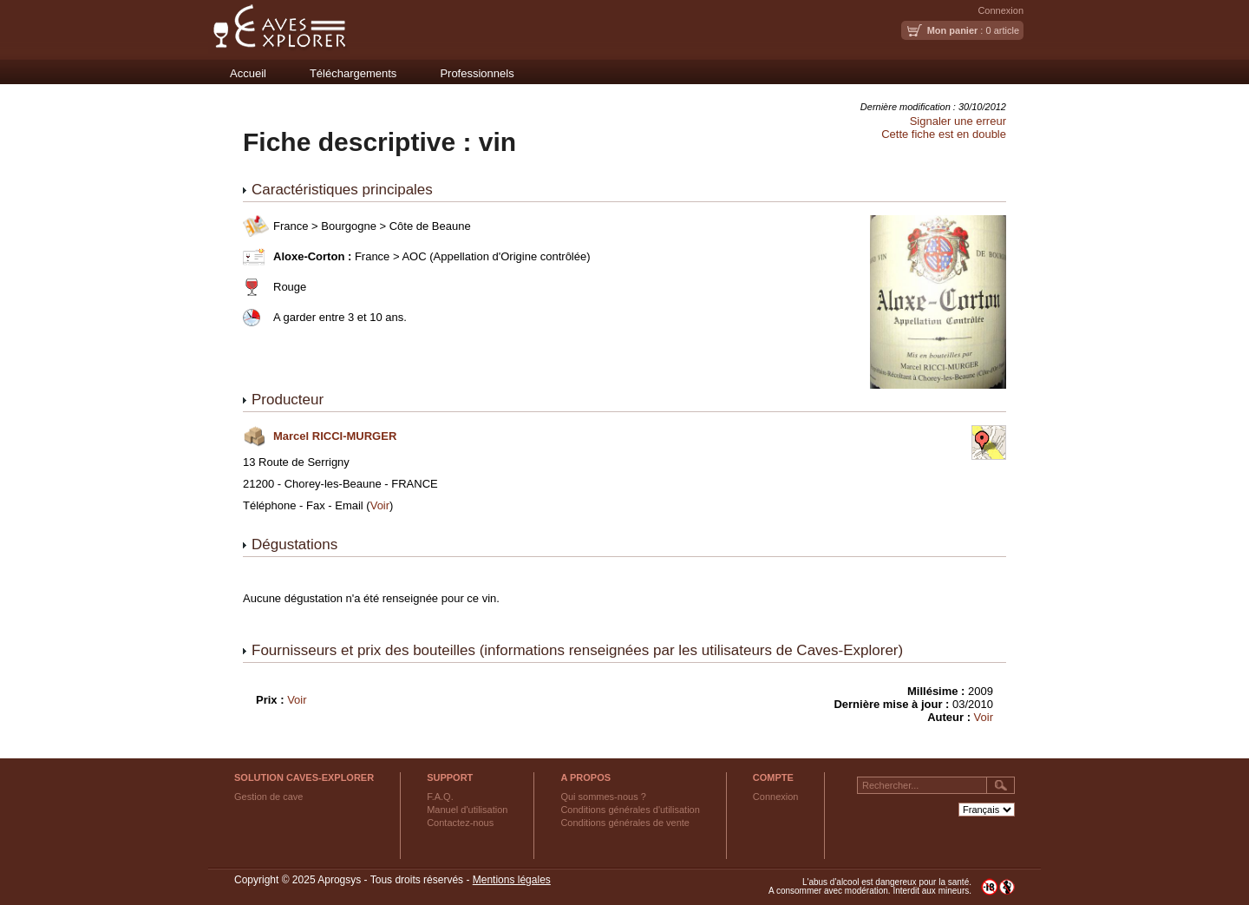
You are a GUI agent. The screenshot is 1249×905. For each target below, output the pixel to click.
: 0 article (973, 30)
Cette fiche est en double (943, 134)
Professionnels (476, 73)
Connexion (1000, 10)
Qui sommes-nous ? (602, 796)
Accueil (248, 73)
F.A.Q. (440, 796)
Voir (379, 505)
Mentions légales (512, 880)
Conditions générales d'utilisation (629, 809)
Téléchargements (353, 73)
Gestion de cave (269, 796)
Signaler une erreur (958, 121)
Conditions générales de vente (625, 822)
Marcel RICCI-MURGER (334, 436)
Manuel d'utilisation (467, 809)
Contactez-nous (460, 822)
